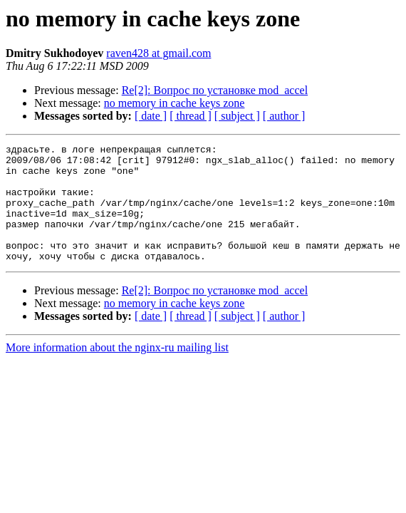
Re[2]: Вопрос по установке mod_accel (215, 90)
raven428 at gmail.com (158, 53)
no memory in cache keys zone (174, 103)
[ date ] (151, 116)
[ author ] (284, 116)
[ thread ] (191, 116)
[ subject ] (237, 116)
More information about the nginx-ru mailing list (117, 371)
